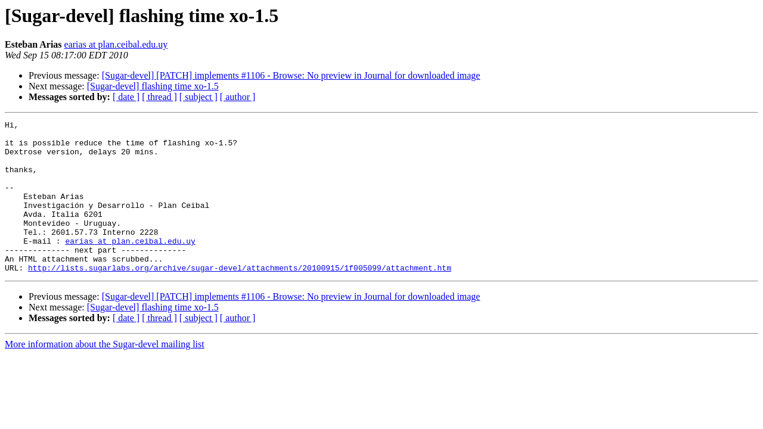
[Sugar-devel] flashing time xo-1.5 (153, 86)
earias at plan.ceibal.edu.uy (116, 44)
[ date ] (126, 97)
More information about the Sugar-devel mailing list (104, 374)
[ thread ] (159, 97)
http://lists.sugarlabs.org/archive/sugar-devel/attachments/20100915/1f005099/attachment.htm (239, 298)
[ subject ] (198, 97)
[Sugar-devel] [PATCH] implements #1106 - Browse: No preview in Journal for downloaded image (291, 75)
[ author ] (238, 97)
